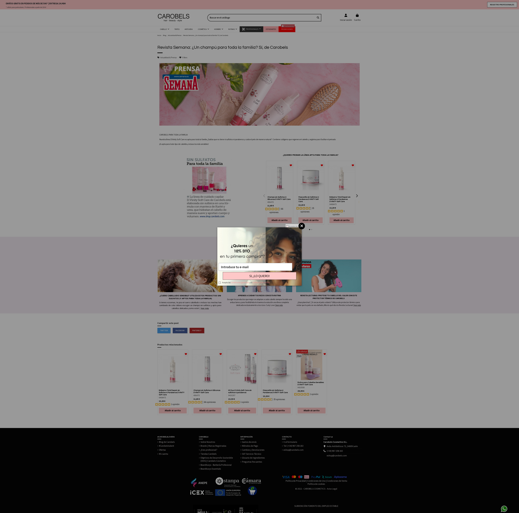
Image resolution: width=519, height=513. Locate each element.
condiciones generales (240, 282)
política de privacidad (261, 282)
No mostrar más (293, 226)
